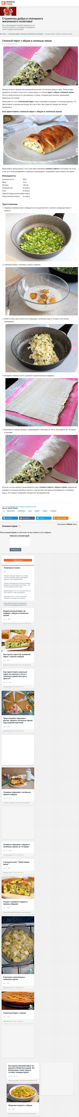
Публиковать (15, 550)
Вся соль (3, 34)
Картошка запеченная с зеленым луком (14, 978)
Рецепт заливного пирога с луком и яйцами (15, 903)
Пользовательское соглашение (15, 603)
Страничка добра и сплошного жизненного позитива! (22, 20)
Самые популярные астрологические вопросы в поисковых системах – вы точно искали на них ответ (17, 585)
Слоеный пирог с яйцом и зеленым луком (58, 34)
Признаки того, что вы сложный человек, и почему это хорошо (15, 597)
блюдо (53, 511)
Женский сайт (7, 731)
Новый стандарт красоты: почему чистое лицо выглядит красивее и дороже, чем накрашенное (16, 577)
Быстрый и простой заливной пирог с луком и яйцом (16, 655)
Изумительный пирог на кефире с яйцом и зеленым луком (15, 613)
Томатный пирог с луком (14, 1013)
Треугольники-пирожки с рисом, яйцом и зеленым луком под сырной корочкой (18, 720)
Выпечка (10, 511)
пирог (37, 511)
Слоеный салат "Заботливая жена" (16, 863)
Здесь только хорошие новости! (13, 623)
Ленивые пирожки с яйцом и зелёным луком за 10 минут (16, 845)
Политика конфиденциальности (15, 605)
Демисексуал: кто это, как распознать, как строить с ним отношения (17, 591)
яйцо (45, 511)
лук (30, 511)
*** (5, 572)
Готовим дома (7, 687)
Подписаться (18, 560)
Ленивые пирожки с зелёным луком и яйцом (17, 793)
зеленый (21, 511)
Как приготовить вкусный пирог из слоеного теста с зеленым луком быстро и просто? (15, 675)
